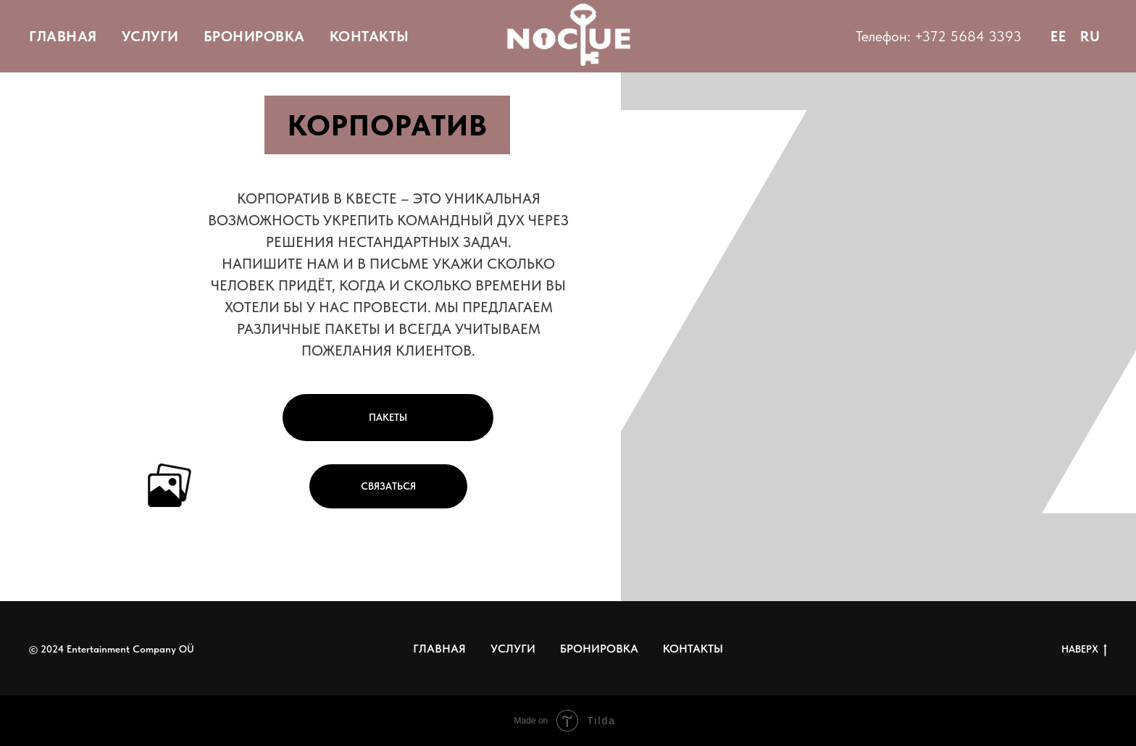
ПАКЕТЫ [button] (388, 417)
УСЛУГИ (150, 36)
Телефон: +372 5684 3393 (939, 36)
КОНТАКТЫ (369, 36)
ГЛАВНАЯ (63, 36)
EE (1058, 36)
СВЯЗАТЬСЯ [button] (388, 486)
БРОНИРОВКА (254, 36)
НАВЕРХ (1084, 649)
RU (1090, 36)
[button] (169, 485)
